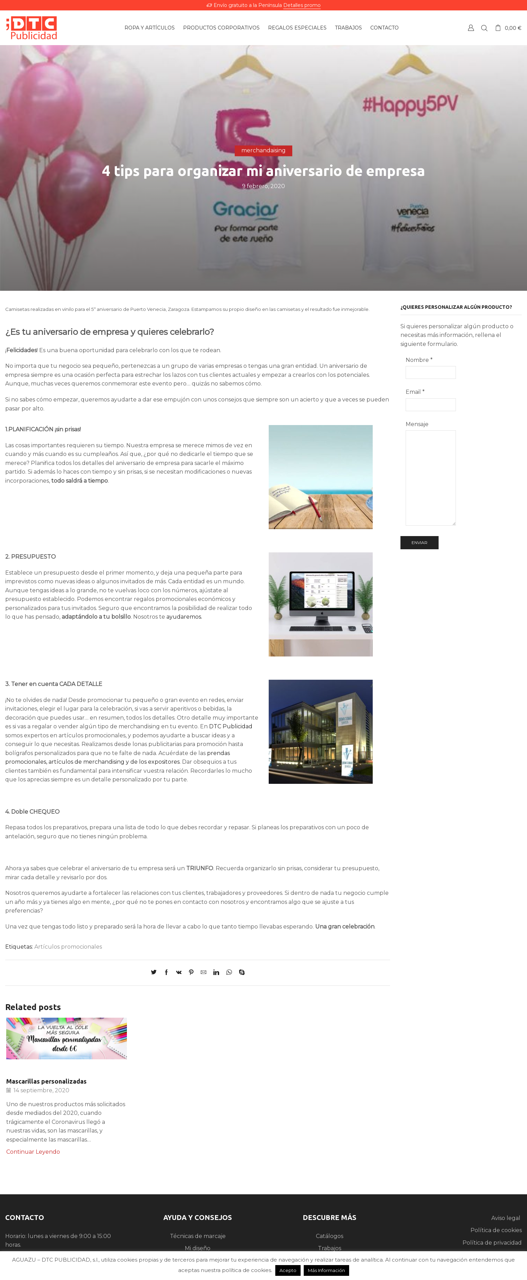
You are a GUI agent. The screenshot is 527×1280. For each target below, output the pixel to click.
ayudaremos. (183, 616)
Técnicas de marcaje (198, 1236)
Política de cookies (496, 1230)
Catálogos (329, 1236)
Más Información (326, 1270)
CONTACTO (24, 1217)
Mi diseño (197, 1248)
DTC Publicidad (230, 726)
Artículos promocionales (68, 946)
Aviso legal (506, 1218)
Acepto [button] (287, 1270)
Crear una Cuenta (471, 27)
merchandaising (263, 150)
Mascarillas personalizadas (46, 1081)
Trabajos (329, 1248)
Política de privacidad (492, 1242)
